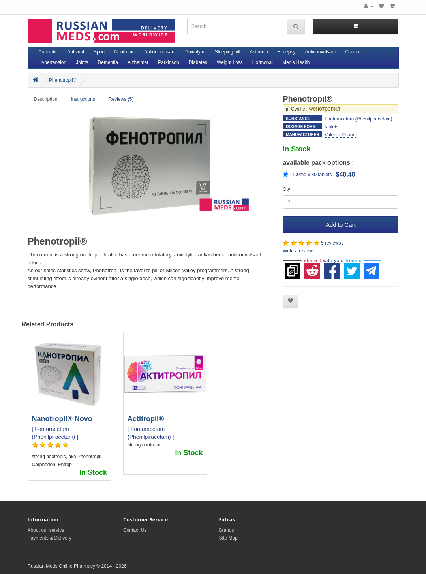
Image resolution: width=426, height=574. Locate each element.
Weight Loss (230, 62)
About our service (46, 530)
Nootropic (124, 52)
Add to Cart (341, 224)
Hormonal (262, 62)
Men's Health (296, 62)
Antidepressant (160, 52)
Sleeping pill (227, 52)
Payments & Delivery (49, 538)
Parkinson (168, 62)
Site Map (228, 538)
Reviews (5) (121, 99)
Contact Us (134, 530)
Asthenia (259, 52)
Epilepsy (286, 52)
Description (46, 99)
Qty (286, 189)
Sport (99, 52)
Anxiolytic (195, 52)
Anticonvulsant (320, 52)
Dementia (108, 62)
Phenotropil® (63, 80)
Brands (226, 530)
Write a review (298, 251)
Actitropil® (146, 419)
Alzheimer (138, 62)
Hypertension (53, 62)
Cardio (352, 52)
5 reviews (331, 243)
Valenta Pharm (340, 134)
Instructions (83, 99)
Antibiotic (48, 52)
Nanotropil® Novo (62, 419)
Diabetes (198, 62)
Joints (82, 62)
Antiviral (75, 52)
